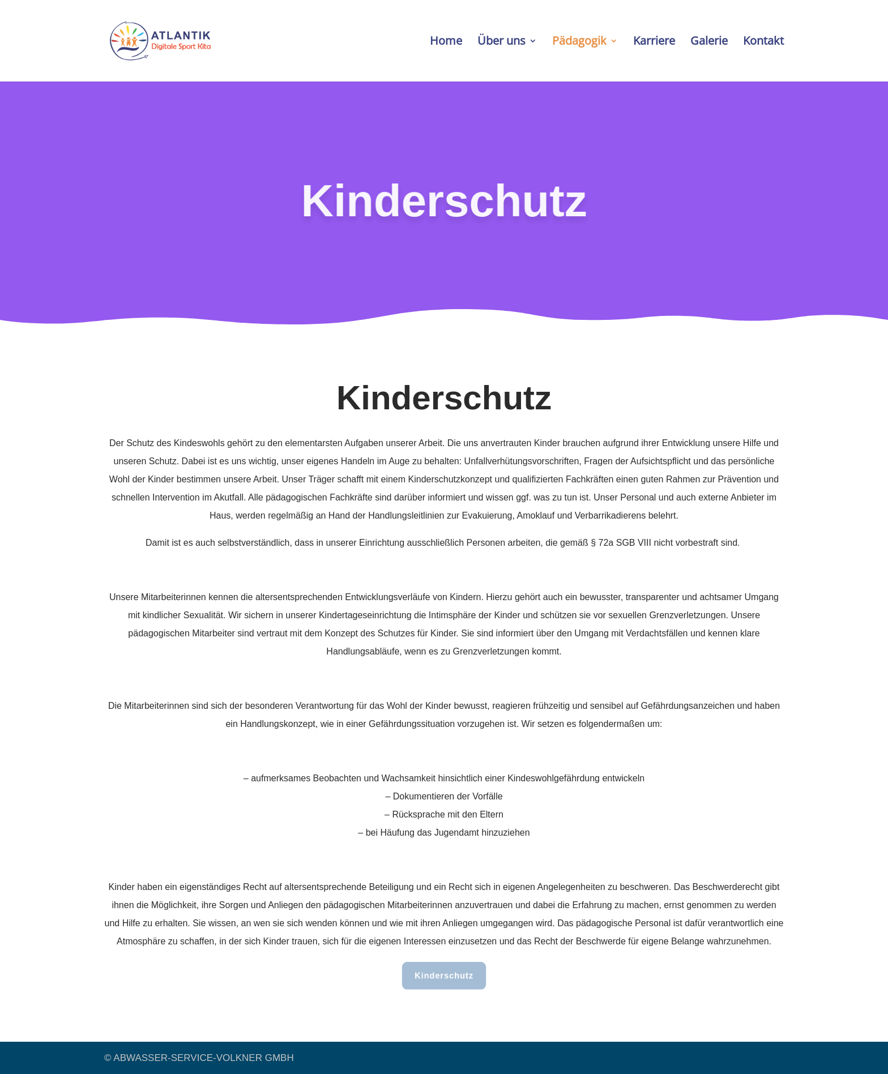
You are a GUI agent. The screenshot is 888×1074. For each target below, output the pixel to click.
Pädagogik (579, 42)
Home (446, 42)
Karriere (654, 42)
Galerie (709, 42)
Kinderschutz (444, 976)
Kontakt (763, 42)
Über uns (501, 42)
